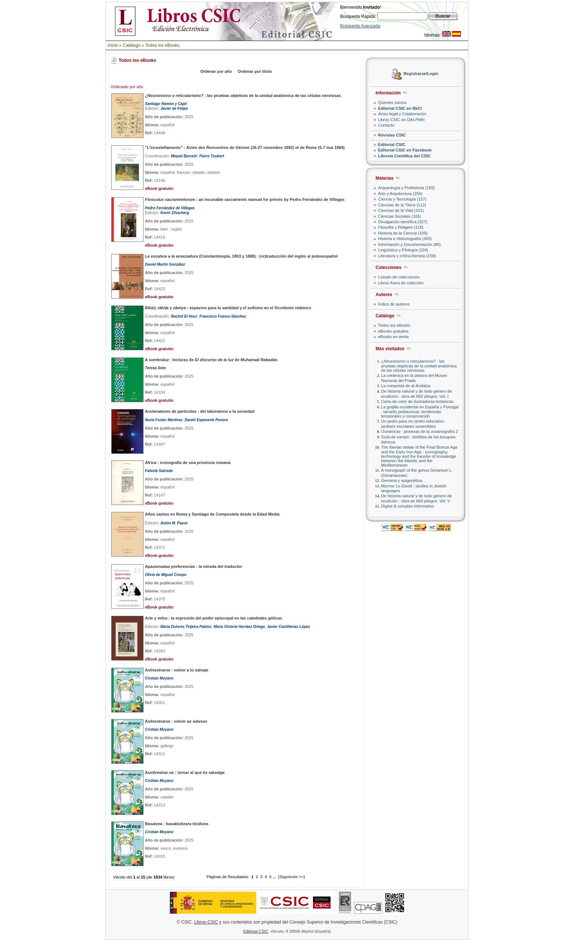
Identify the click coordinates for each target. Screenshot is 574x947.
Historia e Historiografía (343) (405, 238)
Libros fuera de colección (401, 283)
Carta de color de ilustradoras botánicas (417, 401)
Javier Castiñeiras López (288, 627)
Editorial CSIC (392, 144)
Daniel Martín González (165, 264)
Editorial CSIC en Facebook (405, 150)
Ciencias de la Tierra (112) (402, 205)
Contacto (386, 125)
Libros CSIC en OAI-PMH (401, 119)
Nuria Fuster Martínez (163, 420)
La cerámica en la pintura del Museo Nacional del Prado (414, 377)
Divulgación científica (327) (402, 222)
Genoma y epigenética (401, 480)
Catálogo (131, 45)
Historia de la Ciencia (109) (403, 233)
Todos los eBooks (162, 45)
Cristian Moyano (159, 678)
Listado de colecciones (399, 277)
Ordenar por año (216, 71)
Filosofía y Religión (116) (401, 227)
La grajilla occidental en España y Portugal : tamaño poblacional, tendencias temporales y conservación (419, 411)
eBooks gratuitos (393, 331)
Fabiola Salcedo (159, 471)
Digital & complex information (407, 506)
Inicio (113, 45)
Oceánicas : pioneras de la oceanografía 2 (419, 431)
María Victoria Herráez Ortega (239, 627)
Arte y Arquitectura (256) (400, 193)
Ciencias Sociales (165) (399, 216)
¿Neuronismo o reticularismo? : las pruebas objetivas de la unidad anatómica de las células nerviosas (419, 366)
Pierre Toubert (211, 156)
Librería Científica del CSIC (404, 156)
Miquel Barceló (184, 156)
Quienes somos (392, 102)
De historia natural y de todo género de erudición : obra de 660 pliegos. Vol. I (416, 393)
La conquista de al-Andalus (405, 385)
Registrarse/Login (420, 74)
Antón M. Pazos (173, 523)
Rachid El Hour (184, 316)
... (274, 877)
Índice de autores (394, 304)
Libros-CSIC (206, 922)
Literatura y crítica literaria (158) (407, 256)
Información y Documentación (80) (409, 244)
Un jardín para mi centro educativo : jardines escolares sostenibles (413, 423)
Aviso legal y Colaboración (402, 114)
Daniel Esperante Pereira (206, 420)
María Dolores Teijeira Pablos (185, 627)
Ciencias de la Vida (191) (401, 210)
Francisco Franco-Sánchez (223, 316)
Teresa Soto (155, 368)
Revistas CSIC (392, 135)
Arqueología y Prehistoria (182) (406, 188)
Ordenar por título (255, 71)
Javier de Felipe (174, 108)
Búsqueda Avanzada (360, 26)
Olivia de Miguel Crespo (165, 575)
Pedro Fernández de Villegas (170, 208)
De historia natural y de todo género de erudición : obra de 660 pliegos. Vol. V (416, 498)
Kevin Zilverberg (174, 213)
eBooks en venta (393, 336)
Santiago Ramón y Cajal (166, 104)
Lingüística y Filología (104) (403, 250)
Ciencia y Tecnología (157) (402, 199)
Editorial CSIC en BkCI (400, 108)
